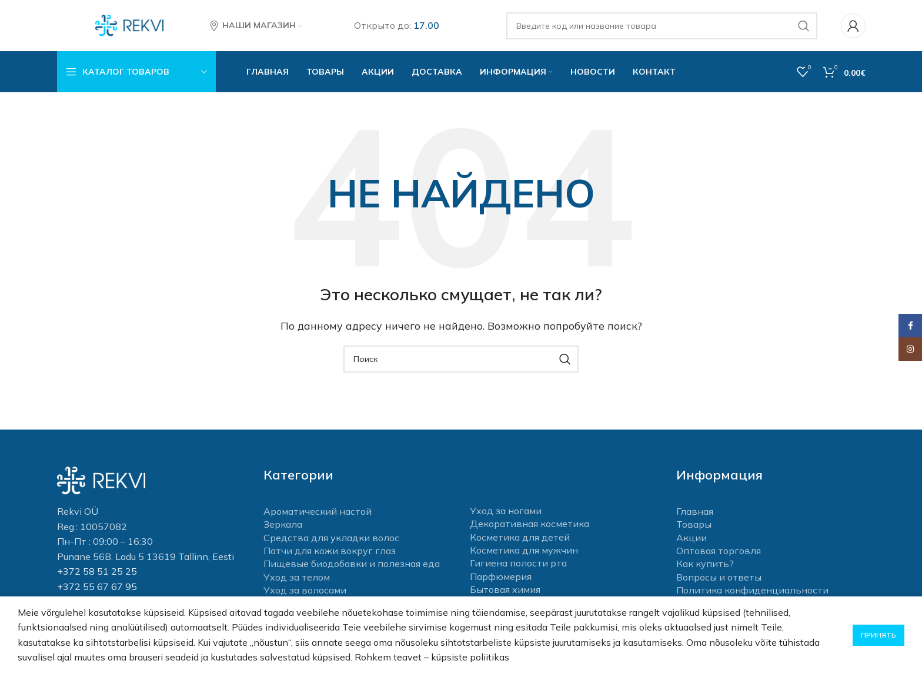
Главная (694, 512)
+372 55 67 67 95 (97, 587)
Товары (693, 526)
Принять (878, 635)
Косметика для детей (520, 538)
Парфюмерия (501, 578)
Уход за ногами (506, 512)
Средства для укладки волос (331, 539)
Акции (691, 539)
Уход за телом (296, 578)
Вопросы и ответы (718, 578)
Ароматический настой (317, 512)
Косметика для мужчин (524, 552)
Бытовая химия (505, 591)
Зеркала (282, 526)
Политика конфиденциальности (752, 592)
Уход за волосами (304, 592)
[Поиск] (662, 26)
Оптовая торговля (718, 552)
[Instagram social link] (910, 349)
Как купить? (705, 565)
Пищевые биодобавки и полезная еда (351, 565)
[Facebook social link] (910, 325)
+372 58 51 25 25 (97, 573)
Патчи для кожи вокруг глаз (329, 552)
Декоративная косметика (529, 525)
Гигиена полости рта (518, 565)
